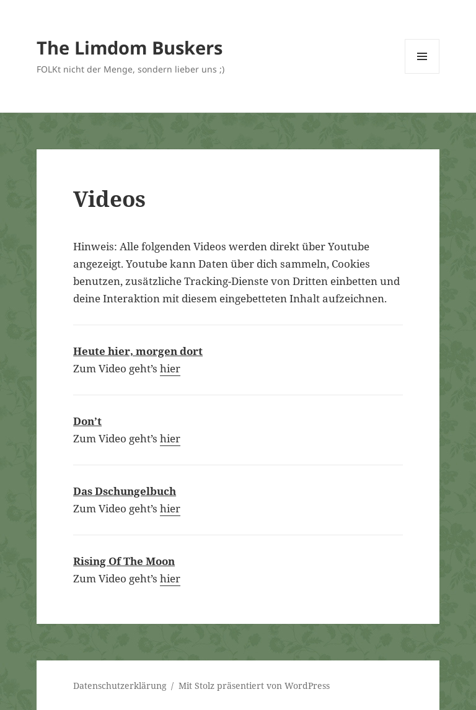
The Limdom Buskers (130, 47)
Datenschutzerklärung (120, 685)
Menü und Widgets (422, 73)
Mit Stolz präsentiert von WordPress (254, 685)
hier (170, 368)
